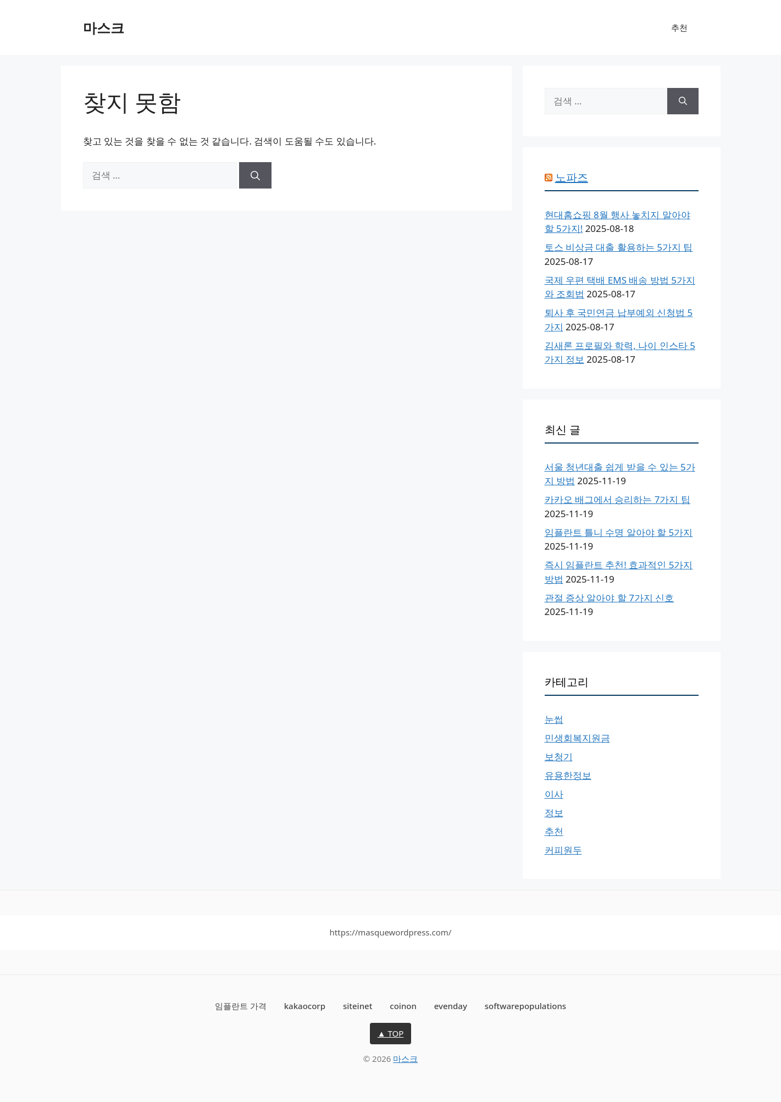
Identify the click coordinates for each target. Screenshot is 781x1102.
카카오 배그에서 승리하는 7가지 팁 (617, 499)
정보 (554, 812)
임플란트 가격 (241, 1005)
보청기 (559, 756)
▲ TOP (391, 1033)
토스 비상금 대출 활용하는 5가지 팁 (619, 247)
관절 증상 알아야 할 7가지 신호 (609, 597)
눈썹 (554, 719)
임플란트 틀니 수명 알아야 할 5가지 (619, 532)
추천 (679, 27)
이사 (554, 794)
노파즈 (571, 177)
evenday (450, 1005)
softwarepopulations (525, 1005)
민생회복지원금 (577, 738)
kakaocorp (304, 1005)
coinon (403, 1005)
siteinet (358, 1005)
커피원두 (563, 850)
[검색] (255, 175)
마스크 (103, 27)
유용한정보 (568, 775)
